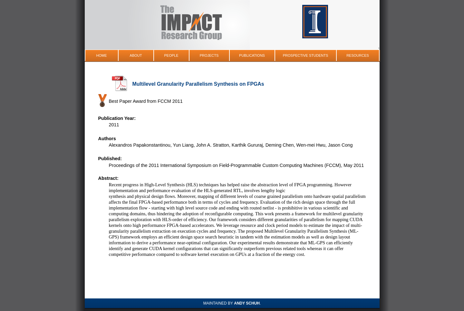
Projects (209, 55)
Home (101, 55)
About (136, 55)
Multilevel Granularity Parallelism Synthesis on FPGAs (198, 84)
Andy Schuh (247, 303)
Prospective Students (305, 55)
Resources (357, 55)
